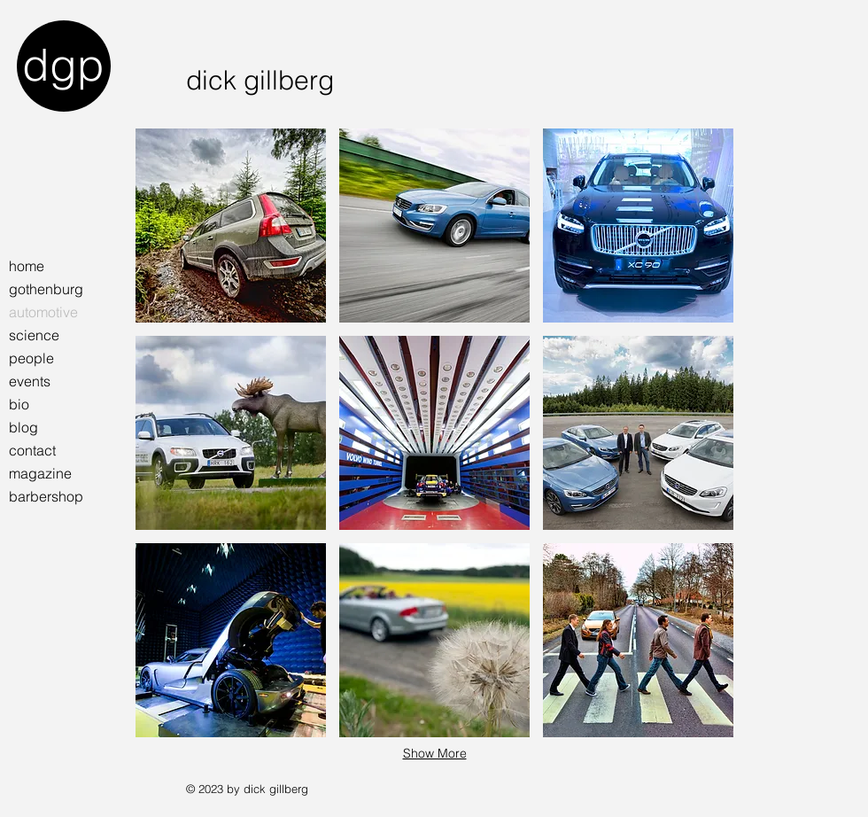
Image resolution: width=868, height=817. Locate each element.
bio (19, 404)
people (31, 358)
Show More (435, 753)
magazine (40, 473)
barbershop (46, 496)
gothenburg (46, 289)
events (29, 381)
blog (23, 427)
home (26, 266)
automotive (43, 312)
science (34, 335)
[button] (231, 225)
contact (32, 450)
